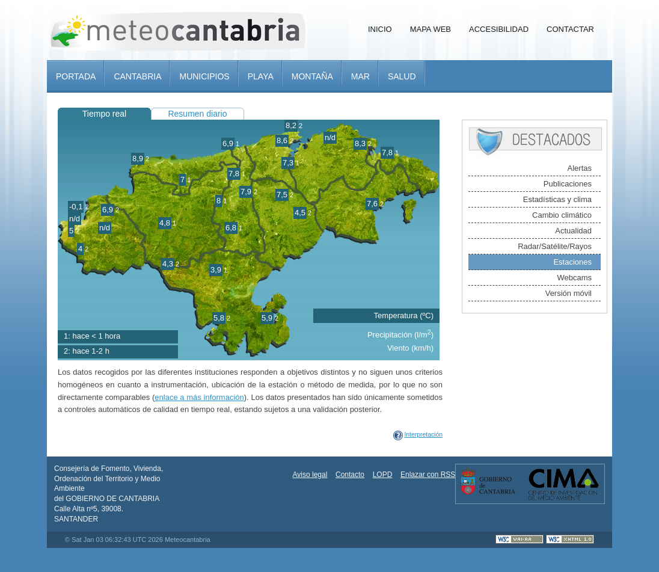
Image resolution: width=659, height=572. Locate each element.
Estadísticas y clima (557, 199)
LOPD (383, 474)
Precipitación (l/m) (400, 334)
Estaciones (572, 261)
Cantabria (137, 76)
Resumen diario (197, 113)
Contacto (350, 474)
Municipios (204, 76)
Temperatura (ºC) (404, 315)
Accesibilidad (499, 29)
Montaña (312, 76)
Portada (76, 76)
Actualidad (573, 230)
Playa (261, 76)
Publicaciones (568, 183)
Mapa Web (430, 29)
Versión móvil (568, 293)
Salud (402, 76)
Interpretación (423, 434)
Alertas (580, 168)
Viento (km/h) (410, 347)
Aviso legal (310, 474)
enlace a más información (199, 397)
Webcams (574, 277)
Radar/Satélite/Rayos (555, 246)
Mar (360, 76)
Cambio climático (562, 215)
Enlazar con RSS (427, 474)
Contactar (570, 29)
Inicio (380, 29)
